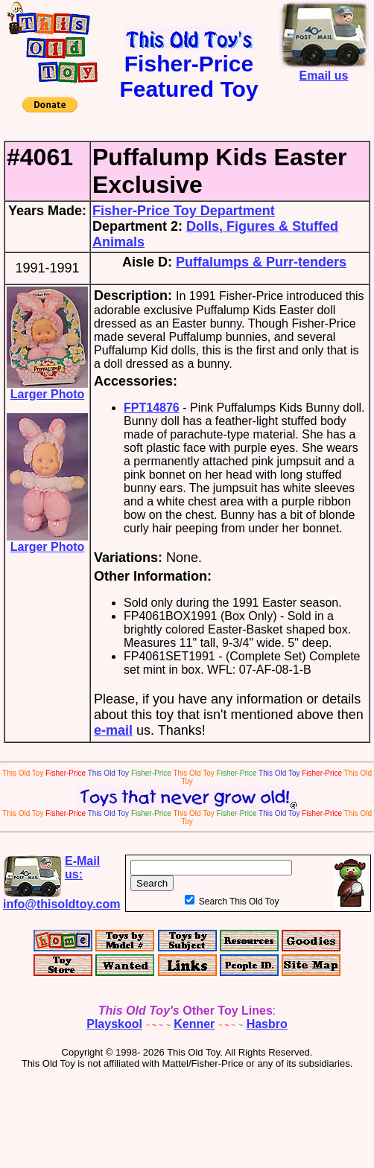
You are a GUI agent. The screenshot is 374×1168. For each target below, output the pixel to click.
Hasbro (267, 1024)
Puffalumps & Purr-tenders (261, 262)
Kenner (194, 1024)
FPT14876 (152, 407)
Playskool (114, 1024)
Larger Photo (47, 388)
